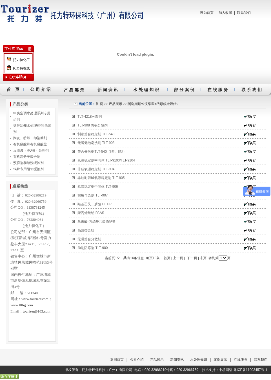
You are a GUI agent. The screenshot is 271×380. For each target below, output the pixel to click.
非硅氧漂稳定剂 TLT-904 (95, 169)
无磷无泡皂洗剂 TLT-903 (95, 143)
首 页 (99, 104)
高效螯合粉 (85, 230)
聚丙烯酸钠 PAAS (90, 213)
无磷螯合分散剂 (89, 239)
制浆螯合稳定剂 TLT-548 (95, 134)
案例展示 (220, 360)
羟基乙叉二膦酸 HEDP (94, 204)
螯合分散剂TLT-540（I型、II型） (101, 152)
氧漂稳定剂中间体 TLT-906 (97, 187)
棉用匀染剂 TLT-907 (92, 195)
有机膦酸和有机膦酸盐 (30, 144)
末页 (203, 258)
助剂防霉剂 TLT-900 (92, 248)
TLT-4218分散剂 (89, 117)
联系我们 (244, 13)
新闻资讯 (177, 360)
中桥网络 (225, 370)
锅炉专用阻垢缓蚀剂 (28, 169)
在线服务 (240, 360)
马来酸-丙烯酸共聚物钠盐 (96, 222)
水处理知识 (198, 360)
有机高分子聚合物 (26, 157)
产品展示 (115, 104)
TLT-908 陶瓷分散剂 (92, 125)
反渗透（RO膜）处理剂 (31, 150)
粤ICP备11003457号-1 (250, 370)
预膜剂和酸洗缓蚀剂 (28, 163)
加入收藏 (225, 13)
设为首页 (207, 13)
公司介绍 (137, 360)
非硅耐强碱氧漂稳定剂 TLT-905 (101, 178)
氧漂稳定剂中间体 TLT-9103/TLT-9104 (106, 160)
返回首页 (117, 360)
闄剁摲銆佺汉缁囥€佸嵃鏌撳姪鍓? (153, 104)
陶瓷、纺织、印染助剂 (30, 138)
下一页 (192, 258)
